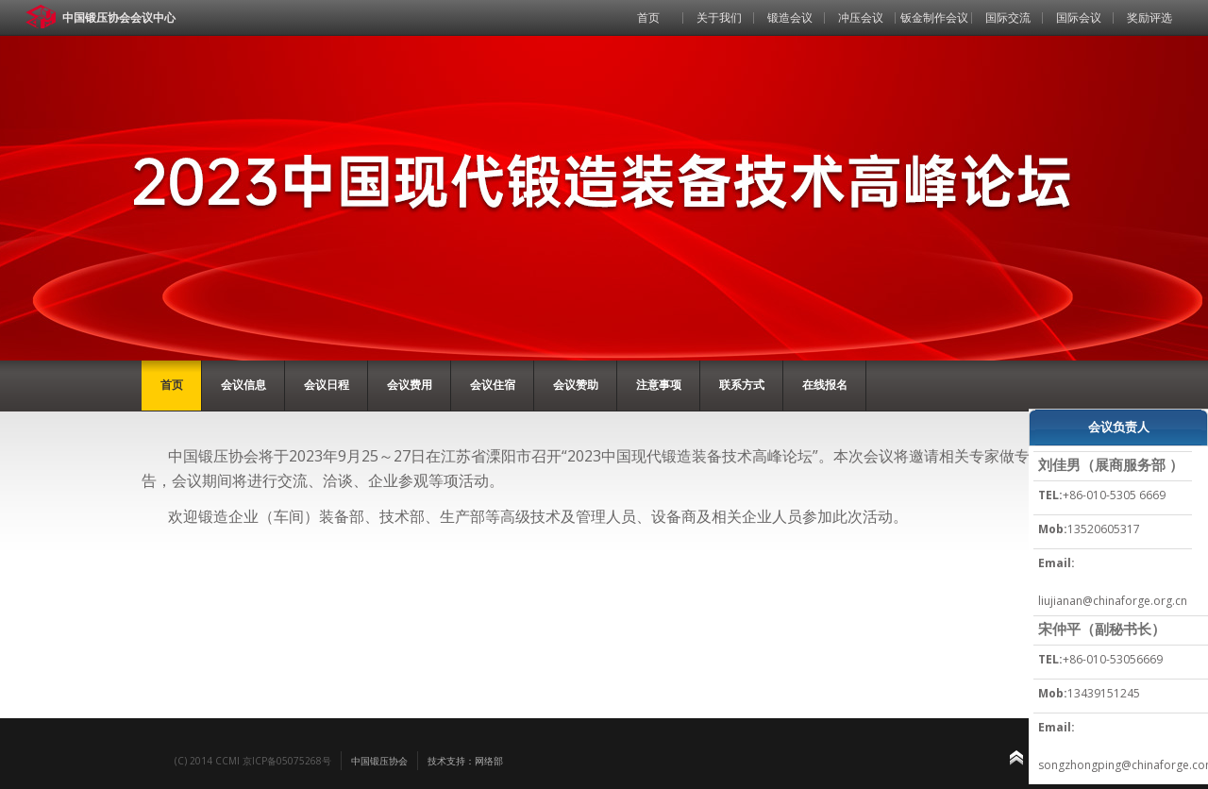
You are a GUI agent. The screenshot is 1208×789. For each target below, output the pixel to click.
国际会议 (1078, 17)
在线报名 (824, 385)
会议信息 (243, 385)
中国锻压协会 (379, 760)
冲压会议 (860, 17)
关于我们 (719, 17)
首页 (648, 17)
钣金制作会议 (934, 17)
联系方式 (741, 385)
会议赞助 (575, 385)
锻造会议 (790, 17)
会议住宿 (492, 385)
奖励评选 (1149, 17)
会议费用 (409, 385)
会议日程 (326, 385)
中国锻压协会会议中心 (119, 17)
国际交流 (1008, 17)
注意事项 (658, 385)
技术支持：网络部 (465, 760)
